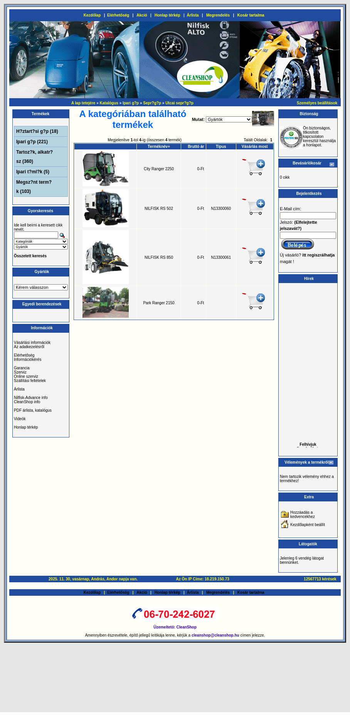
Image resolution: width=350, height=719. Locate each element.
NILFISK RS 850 (159, 257)
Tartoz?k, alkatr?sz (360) (34, 156)
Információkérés (27, 359)
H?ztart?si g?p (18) (37, 131)
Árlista (193, 15)
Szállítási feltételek (30, 381)
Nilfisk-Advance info (31, 398)
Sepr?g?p (152, 103)
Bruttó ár (196, 146)
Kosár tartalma (250, 15)
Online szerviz (26, 376)
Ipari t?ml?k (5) (32, 171)
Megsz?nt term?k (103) (34, 186)
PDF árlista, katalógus (33, 410)
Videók (19, 419)
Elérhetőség (118, 15)
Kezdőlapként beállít (307, 525)
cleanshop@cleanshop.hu (216, 635)
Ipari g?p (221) (32, 141)
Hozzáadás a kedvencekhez (302, 514)
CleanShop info (27, 402)
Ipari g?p (131, 103)
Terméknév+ (159, 146)
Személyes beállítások (317, 103)
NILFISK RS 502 (159, 208)
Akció (141, 15)
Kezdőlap (92, 15)
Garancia (22, 368)
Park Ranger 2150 (158, 303)
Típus (221, 146)
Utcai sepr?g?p (179, 103)
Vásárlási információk (32, 342)
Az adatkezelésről (29, 347)
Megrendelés (218, 15)
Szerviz (20, 372)
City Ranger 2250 (159, 169)
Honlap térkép (167, 15)
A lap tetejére (83, 103)
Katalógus (109, 103)
